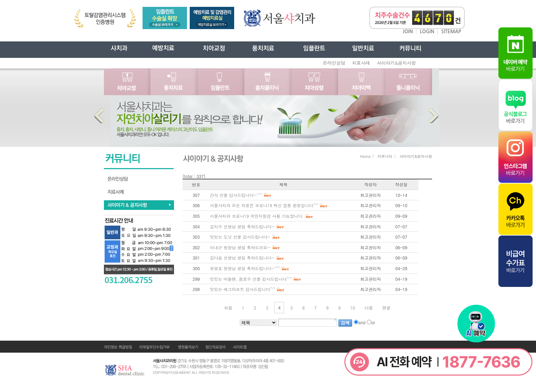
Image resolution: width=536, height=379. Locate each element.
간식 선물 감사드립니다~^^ (236, 195)
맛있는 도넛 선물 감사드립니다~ (240, 237)
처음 (228, 308)
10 (352, 308)
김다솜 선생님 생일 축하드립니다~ (242, 258)
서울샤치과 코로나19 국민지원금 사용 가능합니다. (257, 216)
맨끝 (387, 308)
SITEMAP (451, 31)
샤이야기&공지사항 (396, 63)
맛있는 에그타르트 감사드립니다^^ (242, 289)
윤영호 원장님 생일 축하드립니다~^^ (245, 268)
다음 (369, 308)
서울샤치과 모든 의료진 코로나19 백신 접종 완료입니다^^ (264, 205)
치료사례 (361, 63)
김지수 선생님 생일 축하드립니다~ (242, 226)
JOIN (408, 31)
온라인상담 (334, 63)
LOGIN (427, 31)
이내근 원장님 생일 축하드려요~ (240, 247)
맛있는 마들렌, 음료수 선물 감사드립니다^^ (251, 279)
